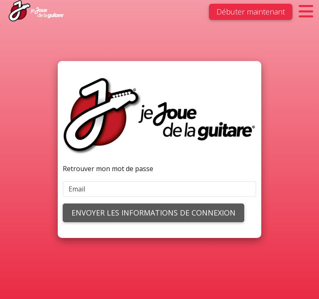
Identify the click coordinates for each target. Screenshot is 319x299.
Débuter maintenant (250, 12)
